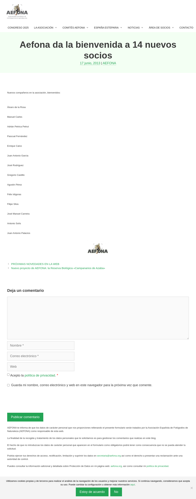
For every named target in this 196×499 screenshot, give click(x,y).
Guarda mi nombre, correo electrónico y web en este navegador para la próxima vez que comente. (81, 385)
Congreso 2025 (18, 27)
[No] (191, 488)
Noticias (137, 27)
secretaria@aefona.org (109, 455)
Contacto (186, 27)
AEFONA (109, 63)
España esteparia (109, 27)
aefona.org (116, 466)
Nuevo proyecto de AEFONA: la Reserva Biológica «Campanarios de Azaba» (58, 268)
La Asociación (47, 27)
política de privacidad (40, 375)
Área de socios (163, 27)
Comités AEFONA (77, 27)
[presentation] (34, 399)
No (116, 492)
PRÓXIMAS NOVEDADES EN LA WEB (35, 263)
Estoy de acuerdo (92, 492)
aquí (132, 484)
